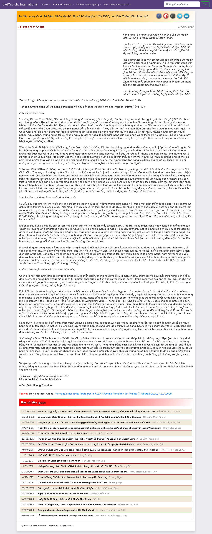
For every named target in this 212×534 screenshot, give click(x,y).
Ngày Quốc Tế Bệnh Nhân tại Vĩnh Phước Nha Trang (64, 499)
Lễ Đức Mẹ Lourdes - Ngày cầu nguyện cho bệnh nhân (65, 515)
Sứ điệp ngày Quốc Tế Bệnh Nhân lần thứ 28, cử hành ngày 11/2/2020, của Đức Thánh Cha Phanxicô (89, 416)
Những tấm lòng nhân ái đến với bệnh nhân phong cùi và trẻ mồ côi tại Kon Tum (78, 466)
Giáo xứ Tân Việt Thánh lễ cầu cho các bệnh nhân (63, 433)
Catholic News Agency (87, 4)
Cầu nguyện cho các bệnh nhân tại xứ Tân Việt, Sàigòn (65, 488)
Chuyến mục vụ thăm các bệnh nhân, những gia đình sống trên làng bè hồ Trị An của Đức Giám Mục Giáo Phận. (95, 422)
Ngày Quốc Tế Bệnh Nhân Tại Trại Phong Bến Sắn (63, 493)
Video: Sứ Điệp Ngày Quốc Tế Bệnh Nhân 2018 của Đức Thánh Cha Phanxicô (77, 504)
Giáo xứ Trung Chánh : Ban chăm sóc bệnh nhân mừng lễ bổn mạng (72, 477)
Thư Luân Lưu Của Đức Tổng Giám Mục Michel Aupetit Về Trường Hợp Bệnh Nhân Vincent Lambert (88, 438)
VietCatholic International (20, 4)
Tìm (205, 4)
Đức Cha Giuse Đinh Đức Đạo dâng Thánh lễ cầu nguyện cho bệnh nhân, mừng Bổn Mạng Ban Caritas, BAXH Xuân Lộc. (99, 449)
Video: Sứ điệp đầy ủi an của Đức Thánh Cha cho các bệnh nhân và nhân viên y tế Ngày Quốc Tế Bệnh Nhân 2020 (96, 411)
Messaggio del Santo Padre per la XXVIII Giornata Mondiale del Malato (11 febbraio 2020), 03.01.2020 (113, 393)
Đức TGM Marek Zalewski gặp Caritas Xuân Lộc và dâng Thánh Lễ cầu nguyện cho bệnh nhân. (86, 444)
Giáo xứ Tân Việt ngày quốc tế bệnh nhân (59, 460)
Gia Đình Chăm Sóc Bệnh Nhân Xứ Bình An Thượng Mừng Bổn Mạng (73, 482)
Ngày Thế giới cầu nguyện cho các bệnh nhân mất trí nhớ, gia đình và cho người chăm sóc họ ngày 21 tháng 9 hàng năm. (100, 427)
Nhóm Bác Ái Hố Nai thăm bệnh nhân (57, 455)
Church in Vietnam (62, 4)
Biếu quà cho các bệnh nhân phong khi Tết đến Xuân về (66, 510)
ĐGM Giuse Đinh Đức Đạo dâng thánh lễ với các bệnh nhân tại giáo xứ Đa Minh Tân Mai (83, 471)
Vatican (45, 4)
